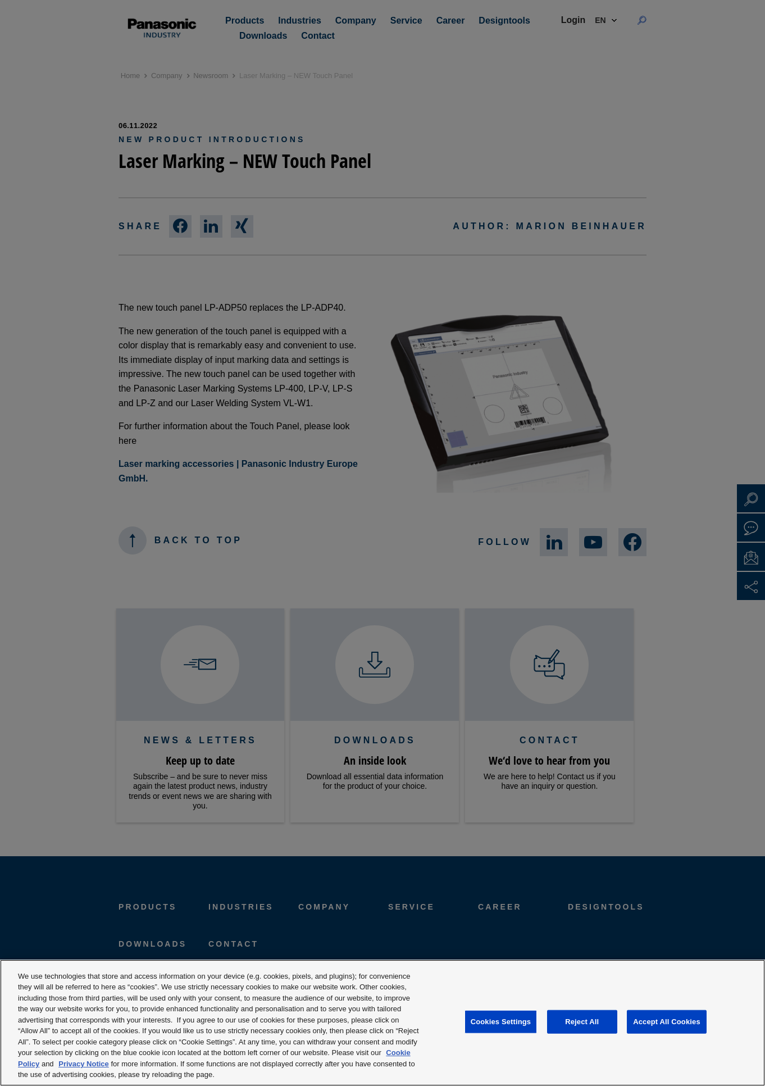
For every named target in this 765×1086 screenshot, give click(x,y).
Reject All (582, 1021)
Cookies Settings (501, 1021)
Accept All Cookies (666, 1021)
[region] (382, 1023)
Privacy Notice (83, 1064)
